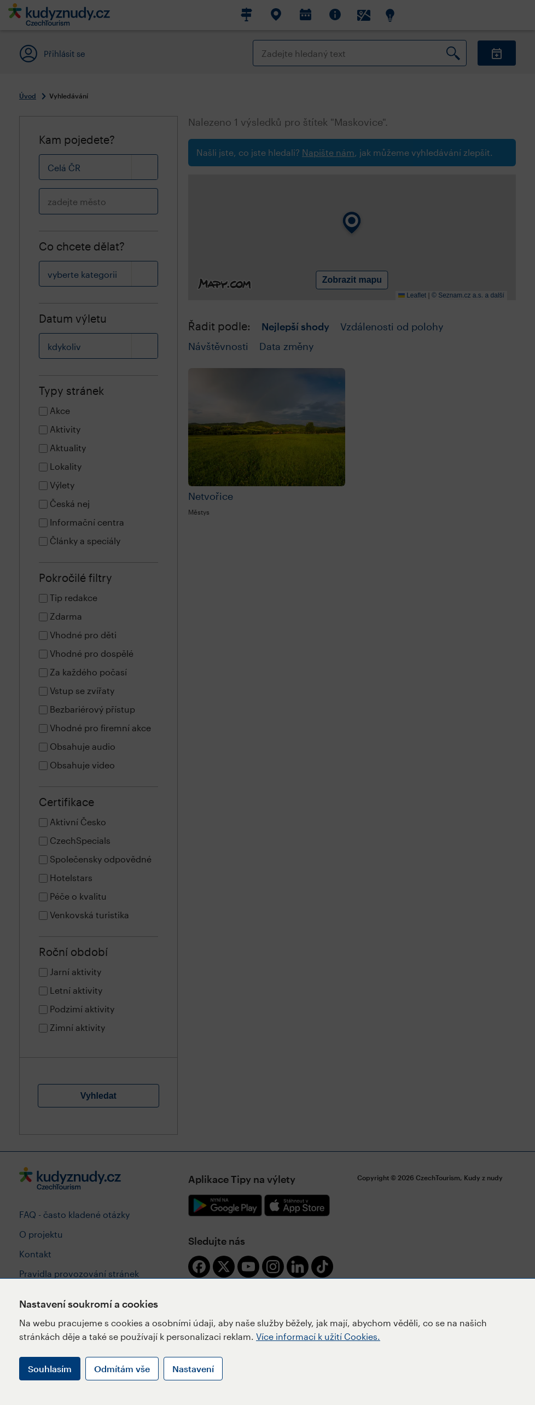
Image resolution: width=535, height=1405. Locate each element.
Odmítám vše (122, 1368)
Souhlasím (50, 1368)
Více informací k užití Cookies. (318, 1336)
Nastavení (193, 1368)
